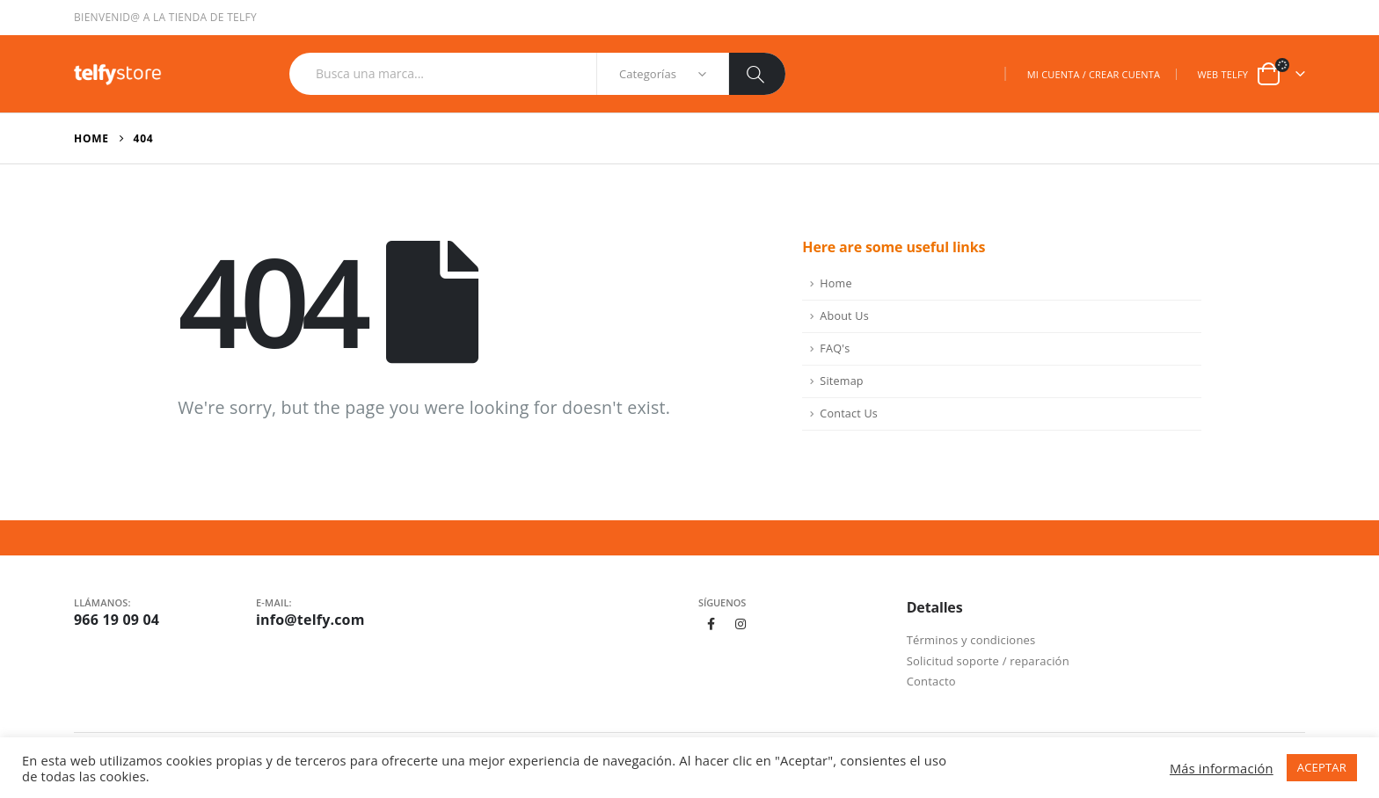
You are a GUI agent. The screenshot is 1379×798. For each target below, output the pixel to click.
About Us (844, 315)
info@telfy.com (310, 619)
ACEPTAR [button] (1321, 767)
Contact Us (849, 413)
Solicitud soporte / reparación (988, 661)
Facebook (711, 624)
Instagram (741, 624)
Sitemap (841, 381)
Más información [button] (1221, 768)
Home (835, 283)
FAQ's (835, 348)
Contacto (931, 681)
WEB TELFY (1222, 74)
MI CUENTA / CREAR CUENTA (1093, 74)
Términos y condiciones (971, 640)
